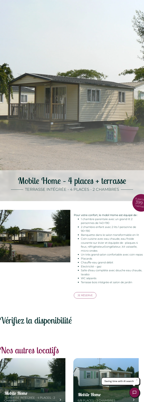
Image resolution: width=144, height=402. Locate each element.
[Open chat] (134, 392)
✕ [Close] (137, 379)
